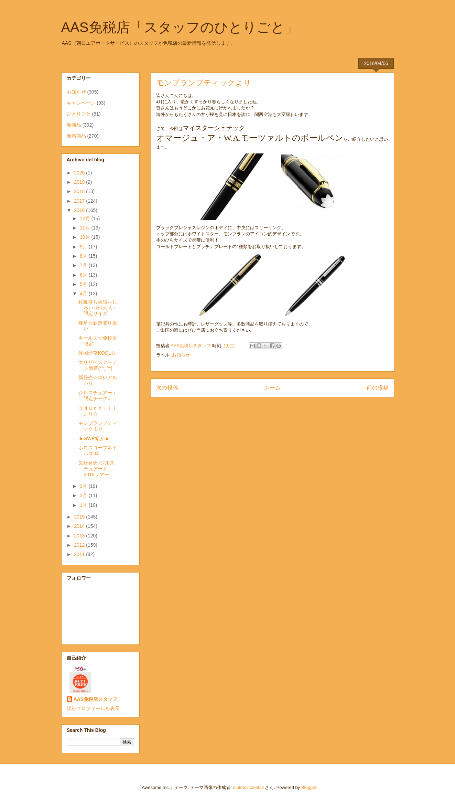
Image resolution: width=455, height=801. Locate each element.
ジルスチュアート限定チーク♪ (97, 395)
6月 (84, 275)
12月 (85, 218)
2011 (80, 554)
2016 (80, 210)
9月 (84, 246)
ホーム (272, 388)
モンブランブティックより (97, 426)
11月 (85, 228)
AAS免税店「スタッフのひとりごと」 (180, 27)
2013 (80, 535)
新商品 (74, 125)
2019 (80, 182)
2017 (80, 201)
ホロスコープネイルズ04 (97, 450)
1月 (84, 505)
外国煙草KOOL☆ (97, 353)
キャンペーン (81, 103)
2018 (80, 191)
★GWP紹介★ (93, 438)
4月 (84, 293)
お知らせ (181, 354)
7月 (84, 265)
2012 (80, 545)
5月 (84, 284)
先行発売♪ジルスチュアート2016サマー (96, 468)
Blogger (308, 787)
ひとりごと (79, 114)
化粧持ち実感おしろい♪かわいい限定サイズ (97, 307)
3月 (84, 486)
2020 (80, 172)
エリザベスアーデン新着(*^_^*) (97, 365)
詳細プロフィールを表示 (93, 708)
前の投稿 (378, 388)
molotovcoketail (248, 787)
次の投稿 (167, 388)
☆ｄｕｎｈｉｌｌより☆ (97, 411)
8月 (84, 256)
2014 (80, 526)
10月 (85, 237)
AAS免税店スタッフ (96, 699)
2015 (80, 517)
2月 (84, 495)
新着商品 (76, 136)
